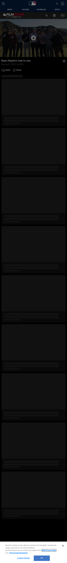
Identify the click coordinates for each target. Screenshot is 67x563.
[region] (33, 552)
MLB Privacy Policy (49, 550)
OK (42, 558)
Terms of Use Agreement (18, 553)
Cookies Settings (23, 558)
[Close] (63, 546)
